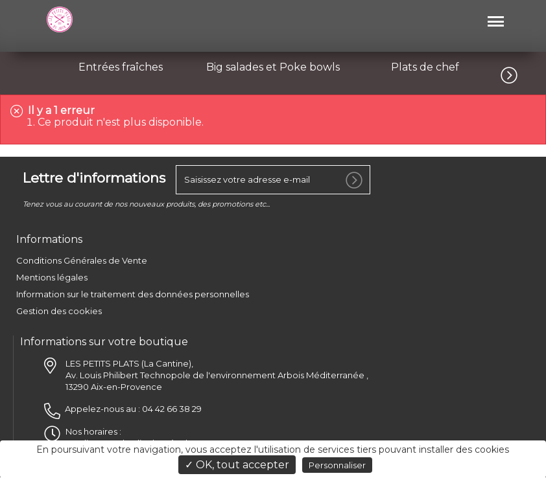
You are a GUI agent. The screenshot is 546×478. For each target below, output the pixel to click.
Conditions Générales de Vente (81, 261)
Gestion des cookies (59, 311)
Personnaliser (337, 465)
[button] (523, 73)
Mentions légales (52, 278)
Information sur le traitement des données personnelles (132, 295)
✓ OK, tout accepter (237, 465)
